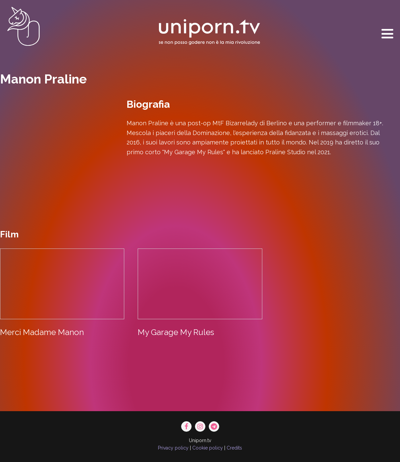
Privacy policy (173, 448)
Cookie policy (207, 448)
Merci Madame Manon (42, 332)
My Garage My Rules (176, 332)
